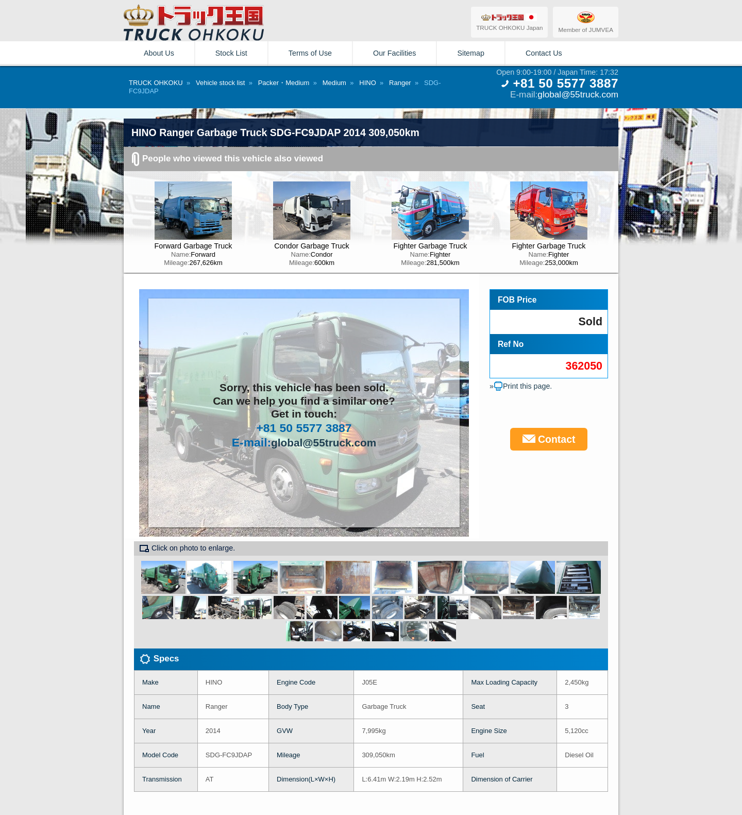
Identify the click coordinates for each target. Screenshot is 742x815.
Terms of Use (310, 53)
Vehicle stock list (220, 83)
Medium (334, 83)
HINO (367, 83)
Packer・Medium (284, 83)
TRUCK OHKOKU (156, 83)
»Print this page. (521, 386)
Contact (549, 439)
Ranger (400, 83)
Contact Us (544, 53)
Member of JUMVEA (585, 21)
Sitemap (470, 53)
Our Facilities (394, 53)
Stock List (231, 53)
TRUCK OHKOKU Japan (509, 21)
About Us (159, 53)
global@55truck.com (577, 94)
